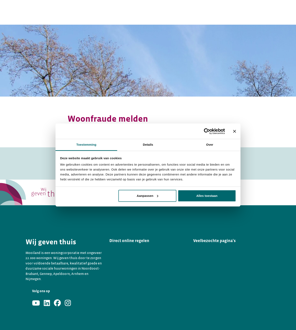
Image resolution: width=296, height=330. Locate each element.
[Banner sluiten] (234, 131)
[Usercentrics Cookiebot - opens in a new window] (207, 131)
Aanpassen (147, 195)
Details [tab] (148, 144)
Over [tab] (209, 144)
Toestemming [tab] (86, 144)
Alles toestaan (206, 195)
